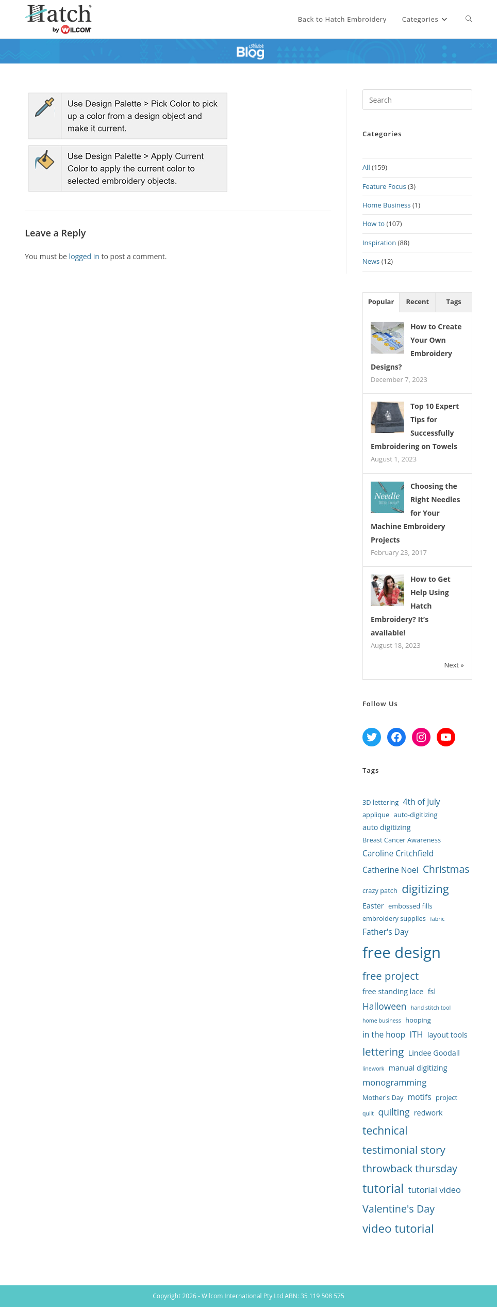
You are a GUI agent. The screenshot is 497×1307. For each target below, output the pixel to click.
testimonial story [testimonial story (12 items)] (403, 1149)
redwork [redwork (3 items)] (428, 1113)
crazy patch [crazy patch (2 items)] (379, 890)
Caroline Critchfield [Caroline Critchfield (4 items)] (398, 853)
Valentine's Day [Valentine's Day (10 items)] (398, 1209)
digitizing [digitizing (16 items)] (425, 888)
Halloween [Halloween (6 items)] (384, 1006)
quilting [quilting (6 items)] (394, 1112)
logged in (84, 256)
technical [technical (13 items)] (385, 1130)
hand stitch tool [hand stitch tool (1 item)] (431, 1007)
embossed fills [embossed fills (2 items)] (410, 906)
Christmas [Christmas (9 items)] (446, 869)
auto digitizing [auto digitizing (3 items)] (386, 827)
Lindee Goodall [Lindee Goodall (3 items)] (434, 1053)
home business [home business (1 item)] (381, 1020)
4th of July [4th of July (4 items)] (421, 801)
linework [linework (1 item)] (373, 1068)
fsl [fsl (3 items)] (432, 991)
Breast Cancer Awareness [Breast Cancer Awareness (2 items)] (401, 839)
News (370, 261)
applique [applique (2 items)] (375, 814)
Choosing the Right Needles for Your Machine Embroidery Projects (415, 513)
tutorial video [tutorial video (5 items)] (434, 1190)
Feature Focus (384, 186)
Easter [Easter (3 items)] (373, 906)
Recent (417, 301)
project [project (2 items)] (446, 1097)
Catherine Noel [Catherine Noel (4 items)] (390, 869)
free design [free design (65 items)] (401, 952)
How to (373, 223)
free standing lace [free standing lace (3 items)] (392, 991)
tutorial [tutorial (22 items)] (383, 1188)
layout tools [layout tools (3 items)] (447, 1035)
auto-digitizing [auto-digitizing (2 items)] (416, 814)
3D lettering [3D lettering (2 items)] (380, 802)
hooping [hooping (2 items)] (417, 1020)
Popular (381, 301)
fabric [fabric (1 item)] (437, 918)
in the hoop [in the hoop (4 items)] (383, 1034)
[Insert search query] (417, 99)
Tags (453, 301)
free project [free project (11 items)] (390, 975)
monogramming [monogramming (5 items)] (394, 1082)
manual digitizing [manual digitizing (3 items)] (418, 1068)
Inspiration (379, 242)
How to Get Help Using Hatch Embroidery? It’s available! (411, 605)
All (366, 167)
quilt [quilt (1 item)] (368, 1113)
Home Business (386, 205)
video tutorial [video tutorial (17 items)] (398, 1228)
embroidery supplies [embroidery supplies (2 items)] (394, 918)
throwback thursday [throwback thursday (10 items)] (409, 1168)
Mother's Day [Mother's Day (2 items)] (382, 1097)
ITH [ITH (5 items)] (416, 1034)
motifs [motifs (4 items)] (420, 1097)
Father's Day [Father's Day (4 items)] (385, 931)
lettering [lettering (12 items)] (383, 1051)
